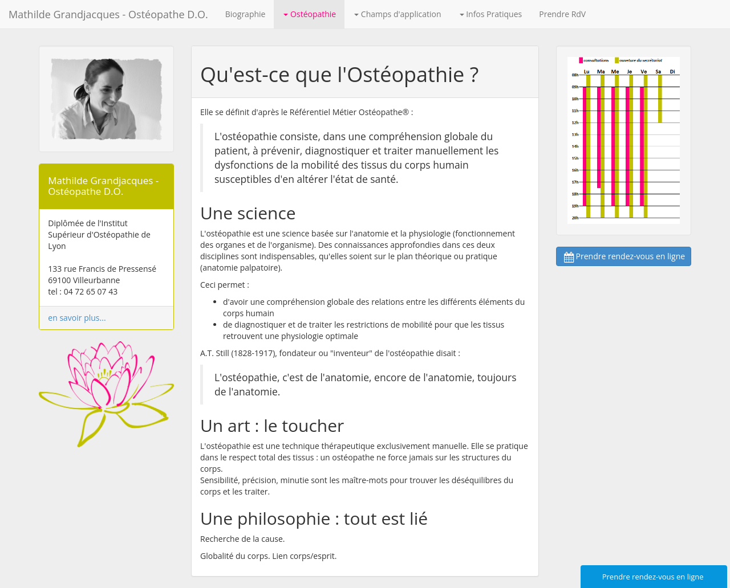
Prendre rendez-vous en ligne (624, 256)
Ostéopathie (309, 14)
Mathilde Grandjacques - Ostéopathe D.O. (108, 14)
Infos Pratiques (491, 14)
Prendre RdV (562, 14)
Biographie (245, 14)
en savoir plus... (77, 317)
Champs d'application (397, 14)
